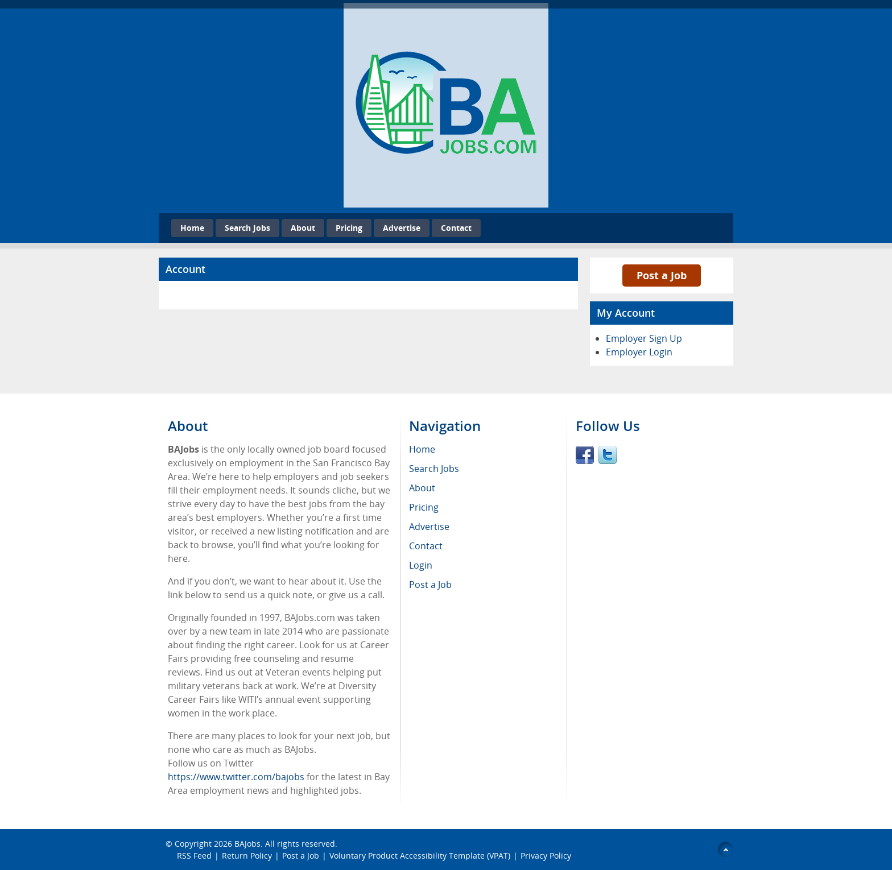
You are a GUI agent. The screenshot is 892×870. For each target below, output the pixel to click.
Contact (456, 227)
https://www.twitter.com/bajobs (236, 776)
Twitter (607, 455)
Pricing (349, 227)
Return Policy (247, 855)
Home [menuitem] (422, 449)
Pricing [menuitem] (424, 507)
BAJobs (247, 843)
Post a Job (662, 275)
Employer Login (639, 352)
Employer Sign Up (644, 338)
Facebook (585, 455)
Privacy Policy (547, 855)
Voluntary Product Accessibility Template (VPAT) (419, 855)
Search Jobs (247, 227)
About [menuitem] (422, 488)
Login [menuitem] (420, 565)
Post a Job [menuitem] (430, 584)
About (303, 227)
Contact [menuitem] (426, 546)
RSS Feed (194, 855)
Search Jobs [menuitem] (434, 468)
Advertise (401, 227)
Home (192, 227)
